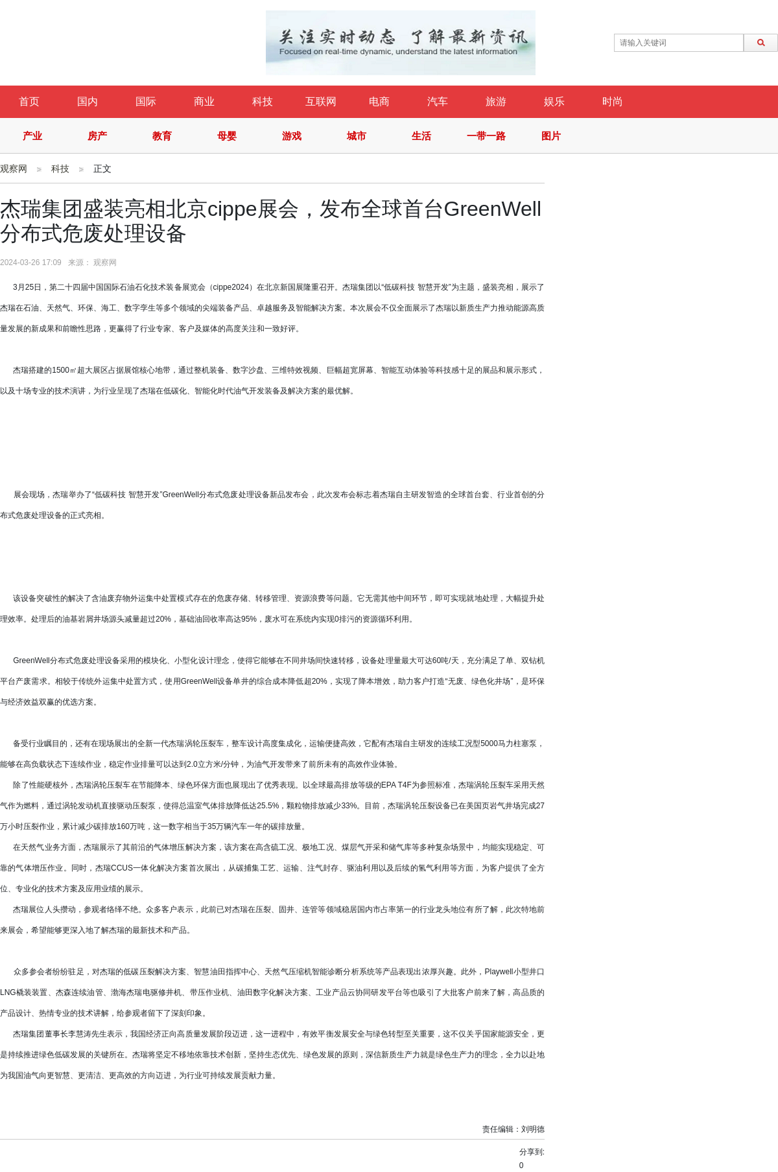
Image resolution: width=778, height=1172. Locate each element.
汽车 (437, 101)
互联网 (320, 101)
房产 (97, 135)
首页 (29, 101)
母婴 (227, 135)
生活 (421, 135)
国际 (146, 101)
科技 (262, 101)
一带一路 (486, 135)
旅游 (496, 101)
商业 (204, 101)
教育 (162, 135)
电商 (379, 101)
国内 (87, 101)
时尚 (612, 101)
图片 (551, 135)
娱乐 (554, 101)
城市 (356, 135)
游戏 (291, 135)
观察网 (13, 168)
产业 (32, 135)
